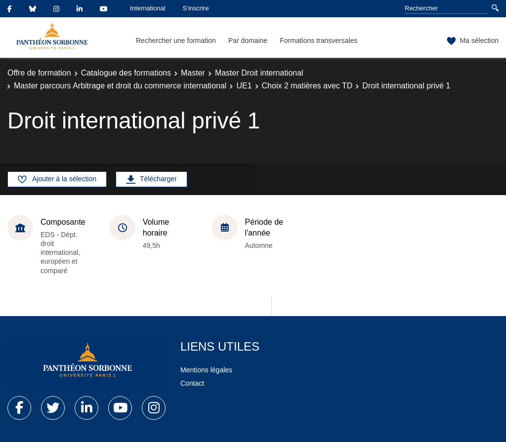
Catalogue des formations (126, 73)
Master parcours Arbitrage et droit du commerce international (120, 85)
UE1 (244, 85)
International (148, 8)
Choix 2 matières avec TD (307, 85)
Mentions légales (206, 370)
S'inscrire (196, 8)
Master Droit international (259, 73)
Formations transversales (318, 40)
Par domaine (247, 40)
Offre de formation (39, 73)
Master (193, 73)
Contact (192, 383)
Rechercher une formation (176, 40)
